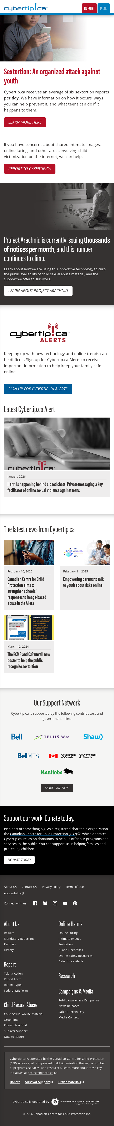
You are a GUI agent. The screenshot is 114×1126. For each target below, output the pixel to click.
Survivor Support (16, 1031)
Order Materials (69, 1082)
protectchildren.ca (40, 1073)
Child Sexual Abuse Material (23, 1014)
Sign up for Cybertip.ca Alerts (38, 389)
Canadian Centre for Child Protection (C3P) (43, 834)
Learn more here (24, 122)
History (9, 950)
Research (67, 975)
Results (9, 933)
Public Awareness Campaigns (79, 1000)
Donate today (19, 860)
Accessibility (12, 893)
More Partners (57, 788)
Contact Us (29, 887)
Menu (104, 8)
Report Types (13, 985)
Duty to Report (14, 1037)
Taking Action (13, 973)
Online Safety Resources (76, 956)
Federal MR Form (16, 990)
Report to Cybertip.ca (29, 168)
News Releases (69, 1006)
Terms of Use (74, 887)
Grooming (11, 1020)
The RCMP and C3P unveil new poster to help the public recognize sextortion (29, 660)
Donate (15, 1082)
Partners (10, 944)
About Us (10, 887)
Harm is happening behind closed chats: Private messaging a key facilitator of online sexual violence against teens (55, 487)
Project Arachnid (15, 1025)
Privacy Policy (51, 887)
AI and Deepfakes (71, 950)
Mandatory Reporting (19, 939)
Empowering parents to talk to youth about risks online (83, 582)
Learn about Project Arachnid (38, 290)
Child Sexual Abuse (21, 1004)
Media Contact (69, 1017)
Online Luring (68, 933)
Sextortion (66, 944)
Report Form (12, 979)
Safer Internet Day (71, 1012)
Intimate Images (70, 939)
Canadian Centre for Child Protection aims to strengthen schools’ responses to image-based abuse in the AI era (27, 591)
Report (89, 8)
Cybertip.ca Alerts (71, 961)
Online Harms (71, 923)
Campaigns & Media (76, 990)
